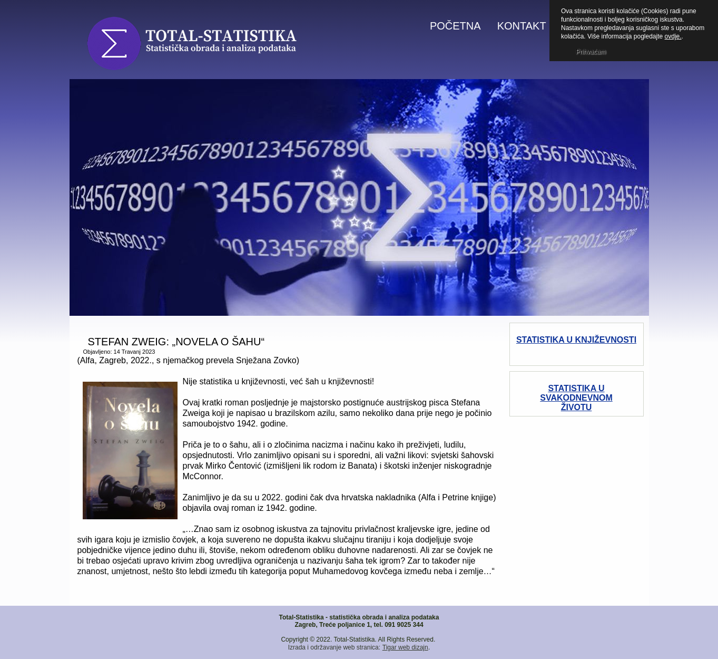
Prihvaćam (591, 51)
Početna (455, 26)
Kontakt (521, 26)
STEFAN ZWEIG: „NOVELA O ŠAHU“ (176, 341)
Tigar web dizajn (405, 647)
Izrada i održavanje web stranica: (334, 647)
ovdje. (673, 36)
